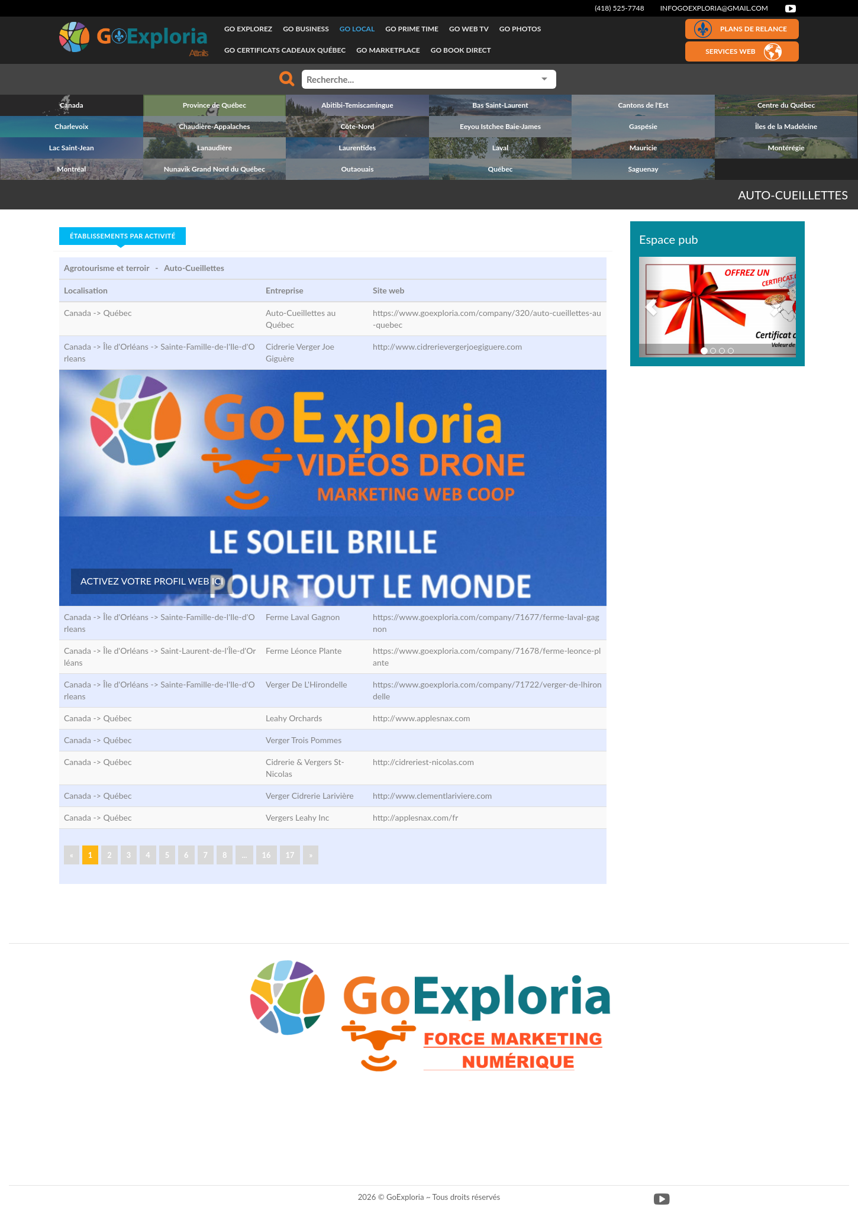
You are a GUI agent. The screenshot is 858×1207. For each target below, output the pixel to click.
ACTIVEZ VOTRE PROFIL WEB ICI (151, 580)
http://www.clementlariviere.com (432, 795)
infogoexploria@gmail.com (714, 8)
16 (266, 855)
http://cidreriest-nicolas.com (423, 762)
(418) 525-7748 (619, 8)
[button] (651, 307)
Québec (117, 313)
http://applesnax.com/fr (415, 817)
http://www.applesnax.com (421, 718)
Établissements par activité (122, 236)
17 (290, 855)
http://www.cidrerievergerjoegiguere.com (447, 346)
